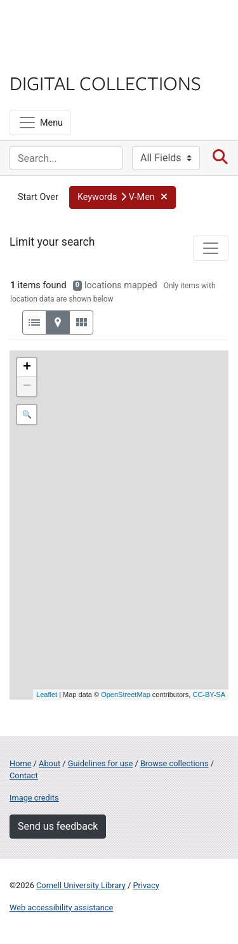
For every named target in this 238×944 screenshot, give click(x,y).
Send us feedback (58, 826)
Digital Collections (105, 82)
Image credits (34, 797)
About (49, 763)
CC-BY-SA (208, 694)
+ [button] (27, 367)
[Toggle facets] (210, 248)
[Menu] (40, 122)
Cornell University (73, 24)
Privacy (146, 885)
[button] (122, 197)
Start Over (38, 197)
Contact (24, 775)
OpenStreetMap (125, 694)
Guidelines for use (100, 763)
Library (48, 58)
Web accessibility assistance (61, 907)
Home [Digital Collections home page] (20, 763)
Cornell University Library (81, 885)
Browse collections (174, 763)
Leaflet (46, 694)
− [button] (27, 386)
